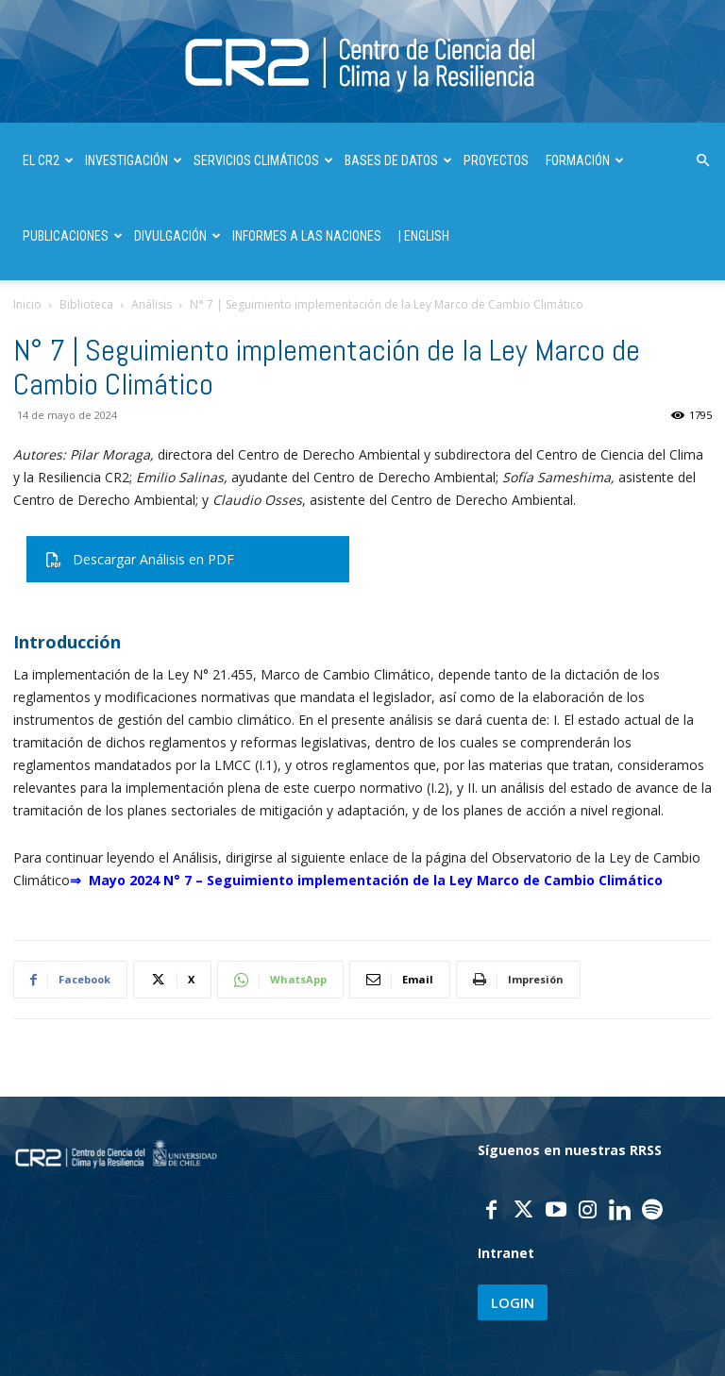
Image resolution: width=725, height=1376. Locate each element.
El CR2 (48, 160)
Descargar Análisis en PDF (140, 559)
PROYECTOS (496, 160)
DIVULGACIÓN (177, 235)
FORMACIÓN (585, 160)
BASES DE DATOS (398, 160)
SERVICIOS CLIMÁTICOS (263, 160)
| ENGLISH (423, 235)
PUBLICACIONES (73, 235)
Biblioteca (86, 304)
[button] (702, 161)
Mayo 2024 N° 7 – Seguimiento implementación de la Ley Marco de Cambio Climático (376, 880)
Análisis (151, 304)
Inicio (27, 304)
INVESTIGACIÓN (133, 160)
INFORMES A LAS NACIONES (306, 235)
